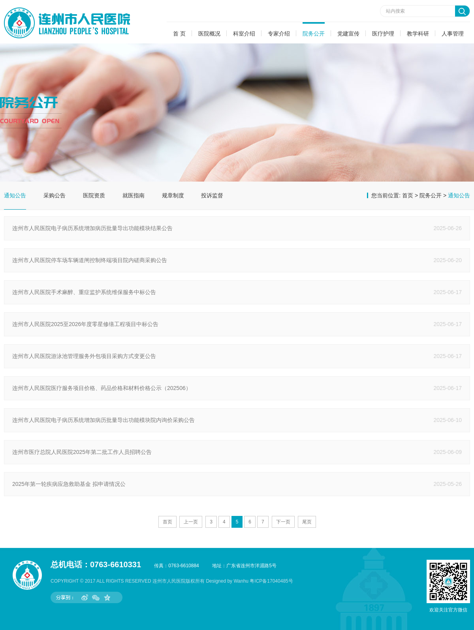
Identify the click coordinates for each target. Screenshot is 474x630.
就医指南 (133, 195)
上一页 (191, 522)
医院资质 (94, 195)
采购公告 (54, 195)
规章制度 (173, 195)
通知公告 (15, 195)
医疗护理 (383, 33)
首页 (407, 195)
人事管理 (453, 33)
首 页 (179, 33)
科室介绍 (244, 33)
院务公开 (314, 33)
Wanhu (240, 581)
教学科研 (418, 33)
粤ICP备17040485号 (271, 581)
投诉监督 (212, 195)
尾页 (307, 522)
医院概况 (209, 33)
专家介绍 (279, 33)
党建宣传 (348, 33)
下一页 (283, 522)
